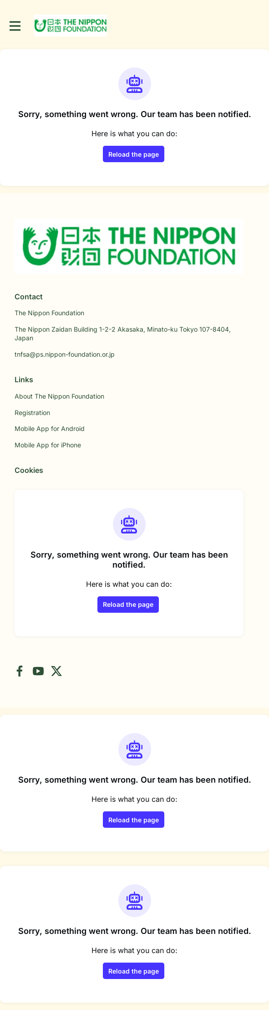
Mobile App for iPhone (48, 445)
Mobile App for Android (50, 428)
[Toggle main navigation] (14, 25)
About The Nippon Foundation (59, 396)
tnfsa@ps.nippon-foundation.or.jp (65, 354)
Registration (32, 412)
